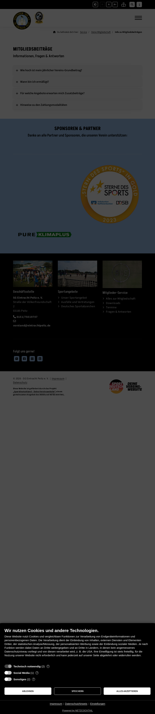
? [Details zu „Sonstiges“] (33, 679)
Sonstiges (19, 679)
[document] (77, 645)
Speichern (78, 691)
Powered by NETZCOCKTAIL (77, 710)
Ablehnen (28, 691)
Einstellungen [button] (97, 703)
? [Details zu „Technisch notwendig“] (48, 666)
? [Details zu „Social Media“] (37, 672)
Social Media (21, 672)
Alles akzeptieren (127, 691)
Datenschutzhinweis (76, 703)
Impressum (56, 703)
